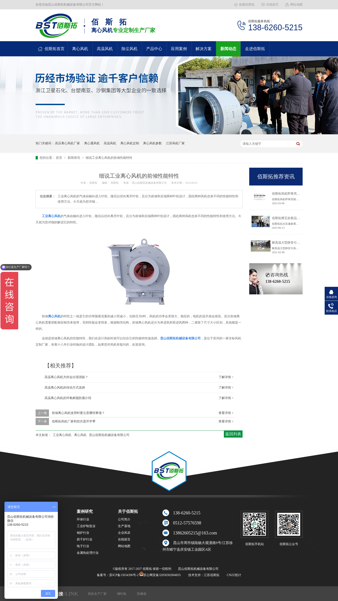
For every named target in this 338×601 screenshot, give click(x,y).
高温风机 (105, 49)
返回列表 (233, 434)
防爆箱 (141, 593)
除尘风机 (129, 49)
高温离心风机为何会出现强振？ (66, 377)
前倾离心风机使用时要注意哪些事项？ (78, 413)
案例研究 (85, 511)
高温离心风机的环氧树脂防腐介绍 (68, 398)
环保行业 (83, 519)
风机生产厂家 (97, 593)
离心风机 (80, 49)
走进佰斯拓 (255, 49)
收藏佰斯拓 (247, 4)
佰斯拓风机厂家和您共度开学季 (73, 421)
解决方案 (204, 49)
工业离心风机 (62, 435)
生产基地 (124, 526)
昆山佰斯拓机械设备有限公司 (149, 182)
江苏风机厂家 (175, 143)
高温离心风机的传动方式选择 (65, 387)
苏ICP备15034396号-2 (123, 575)
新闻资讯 (74, 157)
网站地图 (296, 4)
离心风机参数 (152, 143)
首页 (59, 157)
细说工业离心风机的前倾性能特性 (109, 157)
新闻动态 (228, 49)
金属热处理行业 (88, 552)
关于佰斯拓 (128, 511)
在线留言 (272, 4)
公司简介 (124, 519)
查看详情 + (226, 413)
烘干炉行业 (84, 539)
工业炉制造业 (86, 526)
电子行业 (83, 546)
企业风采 (124, 532)
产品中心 (154, 49)
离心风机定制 (129, 143)
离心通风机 (92, 143)
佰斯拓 (93, 182)
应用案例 (179, 49)
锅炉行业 (83, 532)
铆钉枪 (122, 593)
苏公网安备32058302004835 (160, 575)
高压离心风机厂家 (67, 143)
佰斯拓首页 (55, 49)
